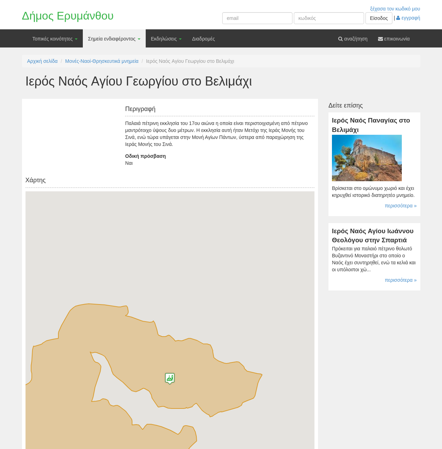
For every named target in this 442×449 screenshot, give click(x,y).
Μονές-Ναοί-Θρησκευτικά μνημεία (102, 61)
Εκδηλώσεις (166, 39)
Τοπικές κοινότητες (55, 39)
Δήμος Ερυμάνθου (68, 15)
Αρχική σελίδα (42, 61)
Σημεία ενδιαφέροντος (114, 39)
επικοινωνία (394, 39)
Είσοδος (379, 18)
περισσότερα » (400, 205)
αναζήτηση (353, 39)
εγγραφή (408, 18)
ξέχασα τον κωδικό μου (395, 9)
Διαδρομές (203, 39)
